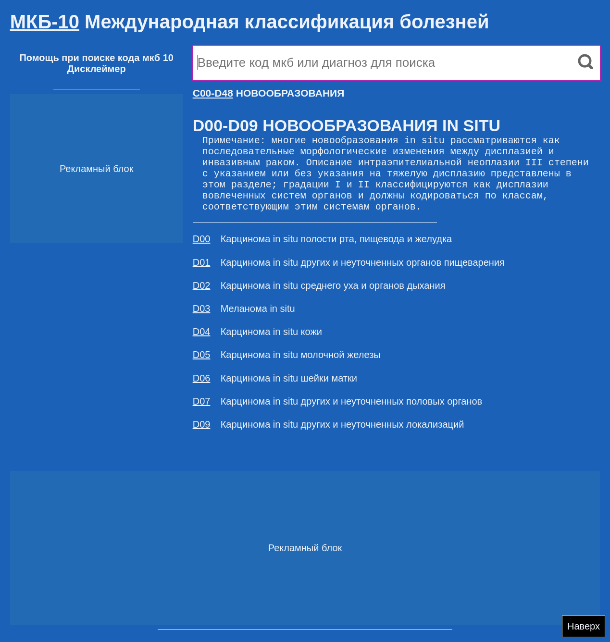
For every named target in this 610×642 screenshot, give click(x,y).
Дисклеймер (96, 68)
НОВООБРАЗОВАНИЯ (269, 93)
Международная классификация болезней (249, 21)
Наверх (583, 626)
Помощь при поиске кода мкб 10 (96, 57)
